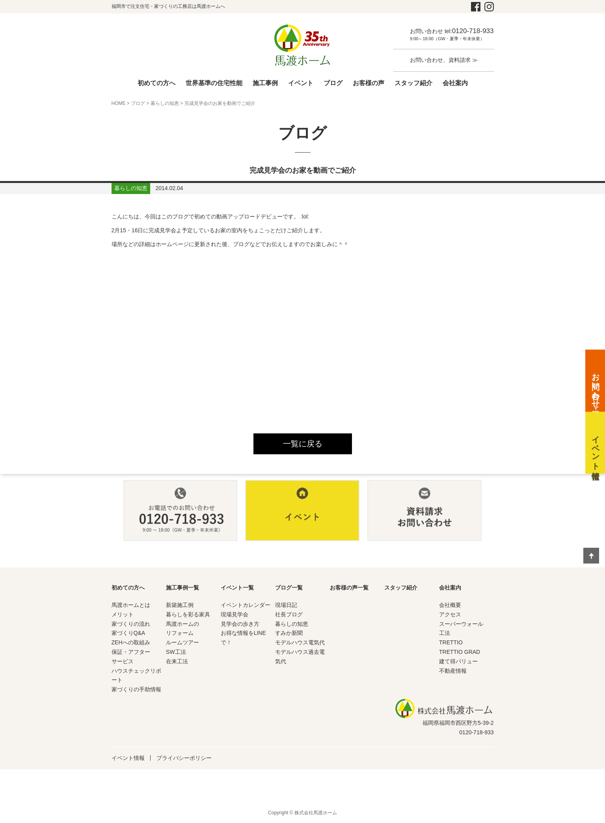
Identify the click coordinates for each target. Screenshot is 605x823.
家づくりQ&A (128, 633)
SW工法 (176, 652)
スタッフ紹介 (413, 83)
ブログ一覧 (289, 588)
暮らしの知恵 (165, 103)
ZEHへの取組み (131, 643)
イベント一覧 (237, 588)
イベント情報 (128, 758)
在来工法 (177, 661)
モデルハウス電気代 (300, 643)
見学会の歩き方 (240, 624)
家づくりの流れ (131, 624)
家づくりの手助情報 (136, 690)
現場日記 (286, 605)
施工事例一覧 (182, 588)
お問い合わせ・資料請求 (595, 386)
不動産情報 (453, 671)
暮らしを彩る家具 (188, 614)
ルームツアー (182, 643)
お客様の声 (368, 83)
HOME (119, 103)
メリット (123, 614)
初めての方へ (156, 83)
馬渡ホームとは (131, 605)
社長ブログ (289, 614)
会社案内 (455, 83)
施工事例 (265, 83)
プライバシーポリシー (184, 758)
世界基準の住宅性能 (214, 83)
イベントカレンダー (245, 605)
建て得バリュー (458, 661)
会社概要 (450, 605)
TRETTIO (451, 643)
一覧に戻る (302, 444)
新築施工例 (180, 605)
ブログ (333, 83)
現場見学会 (234, 614)
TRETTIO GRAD (459, 652)
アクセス (450, 614)
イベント (300, 83)
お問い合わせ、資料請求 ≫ (444, 60)
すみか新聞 (289, 633)
